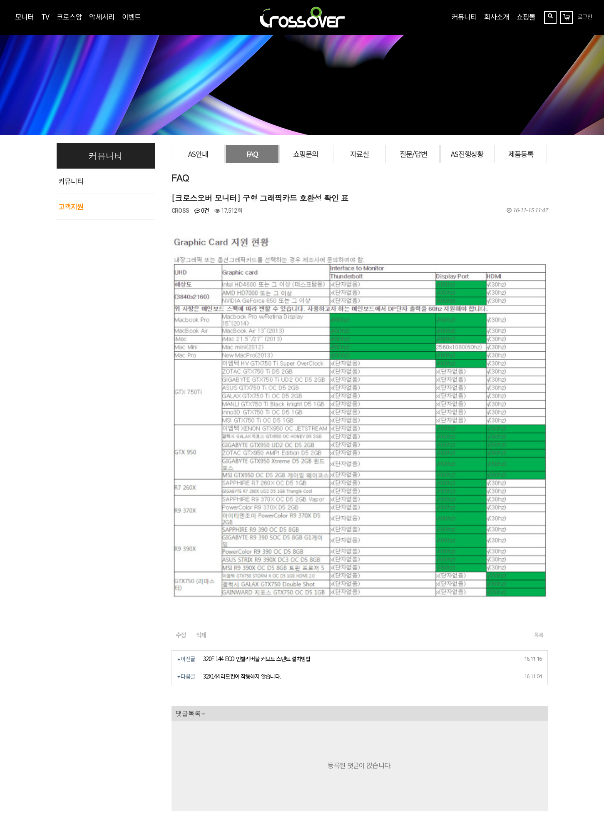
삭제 (201, 511)
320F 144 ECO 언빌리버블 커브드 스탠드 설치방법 (256, 535)
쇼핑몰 (526, 16)
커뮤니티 (464, 16)
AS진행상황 (467, 154)
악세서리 (101, 16)
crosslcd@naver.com (83, 770)
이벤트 (131, 16)
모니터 (24, 16)
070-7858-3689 (87, 780)
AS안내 (198, 154)
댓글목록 (188, 589)
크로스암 (69, 16)
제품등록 (520, 154)
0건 (201, 210)
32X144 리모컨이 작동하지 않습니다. (242, 552)
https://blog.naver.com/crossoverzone (155, 790)
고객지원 (70, 206)
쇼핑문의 (305, 154)
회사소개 (496, 16)
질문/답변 (413, 154)
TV (45, 16)
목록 (539, 511)
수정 (181, 511)
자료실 (359, 154)
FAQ (252, 154)
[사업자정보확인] (159, 762)
